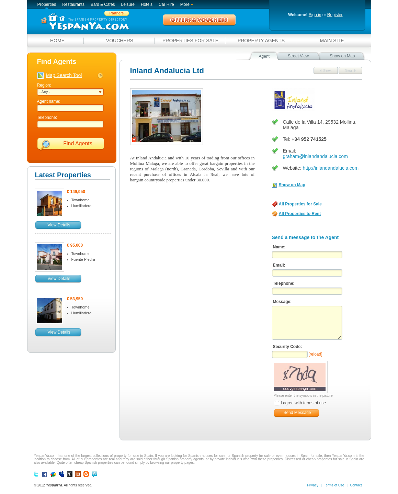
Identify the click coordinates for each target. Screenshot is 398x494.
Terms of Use (334, 485)
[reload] (315, 354)
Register (335, 14)
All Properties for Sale (300, 204)
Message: (282, 301)
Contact (356, 485)
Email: (279, 265)
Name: (279, 247)
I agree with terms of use (300, 403)
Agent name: (48, 101)
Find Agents (77, 143)
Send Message (297, 412)
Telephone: (47, 117)
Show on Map (292, 185)
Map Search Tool (64, 75)
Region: (44, 85)
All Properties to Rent (300, 213)
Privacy (312, 485)
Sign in (315, 14)
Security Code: (287, 346)
